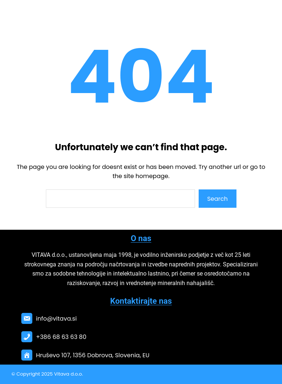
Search (217, 199)
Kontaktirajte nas (141, 301)
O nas (141, 238)
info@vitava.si (56, 318)
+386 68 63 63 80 (61, 337)
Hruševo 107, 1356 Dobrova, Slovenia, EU (92, 355)
